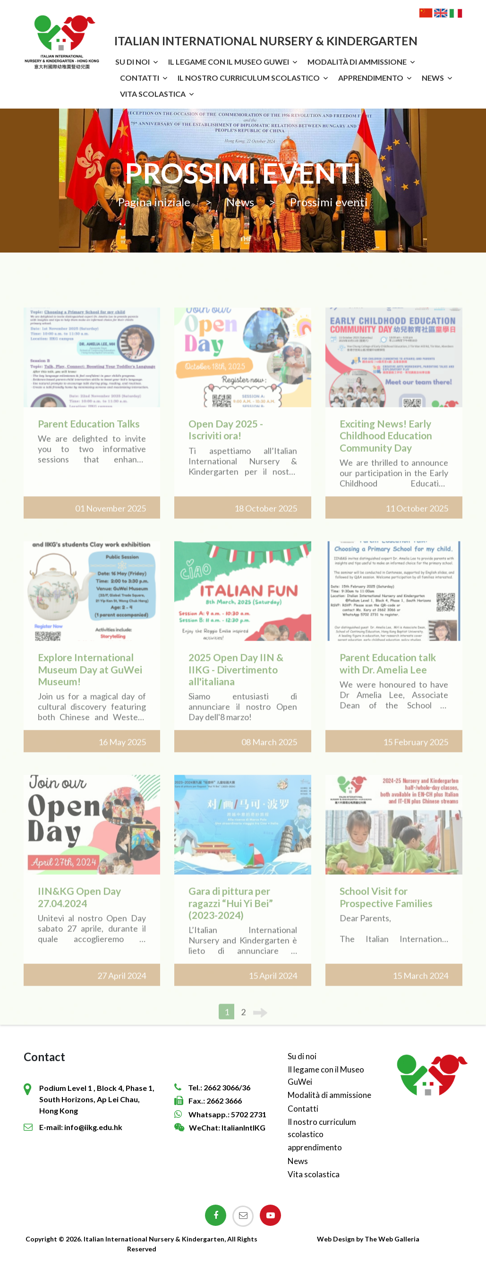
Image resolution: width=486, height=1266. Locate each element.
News (433, 77)
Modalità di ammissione (357, 61)
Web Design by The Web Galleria (368, 1239)
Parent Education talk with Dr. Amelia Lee (388, 674)
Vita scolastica (153, 93)
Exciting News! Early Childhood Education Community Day (386, 446)
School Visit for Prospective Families (386, 908)
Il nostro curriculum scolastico (249, 77)
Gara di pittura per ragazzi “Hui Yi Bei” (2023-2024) (230, 914)
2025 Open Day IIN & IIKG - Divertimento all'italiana (235, 680)
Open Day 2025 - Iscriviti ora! (225, 441)
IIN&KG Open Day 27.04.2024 (79, 908)
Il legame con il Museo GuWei (228, 61)
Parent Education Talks (89, 435)
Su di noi (132, 61)
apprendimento (370, 77)
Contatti (139, 77)
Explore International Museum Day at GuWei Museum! (90, 680)
